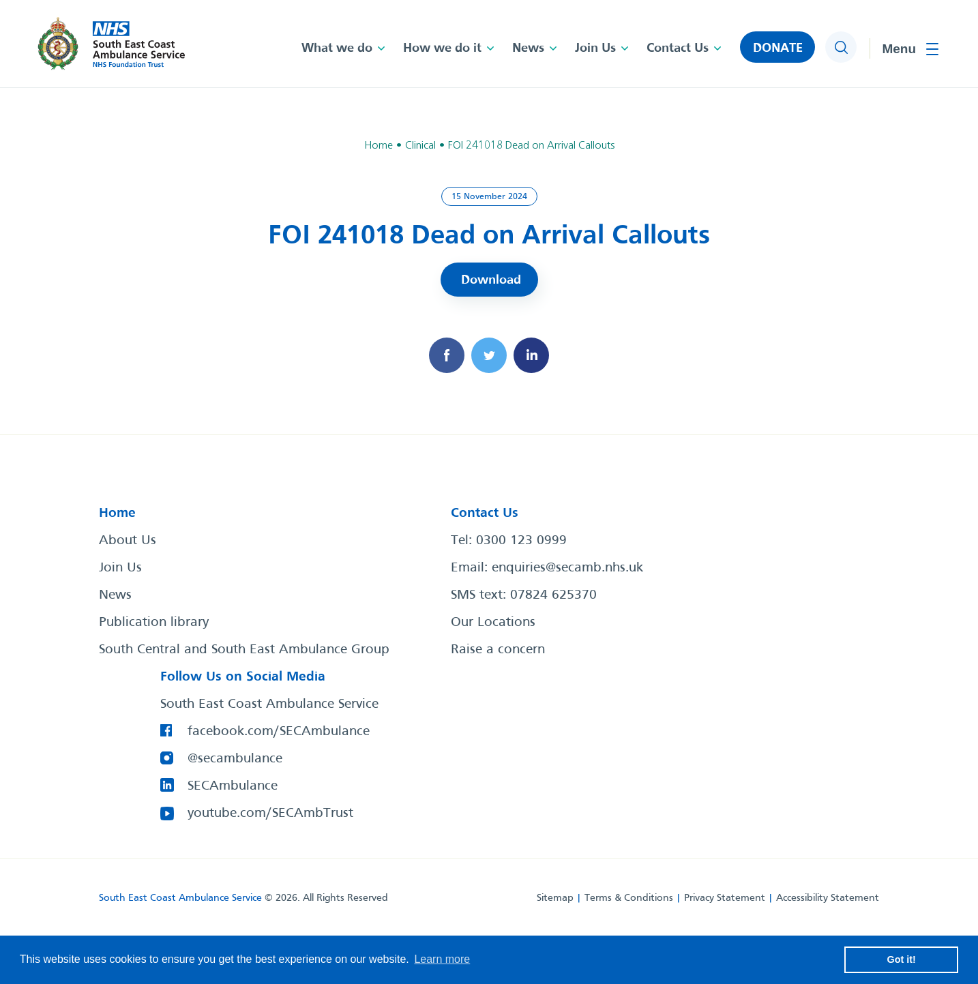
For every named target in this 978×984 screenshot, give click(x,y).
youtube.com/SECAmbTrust (270, 813)
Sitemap (555, 898)
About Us (127, 541)
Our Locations (493, 622)
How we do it (442, 48)
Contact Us (678, 48)
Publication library (154, 622)
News (528, 48)
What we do (336, 48)
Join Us (595, 48)
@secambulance (235, 759)
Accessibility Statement (827, 898)
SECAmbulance (233, 786)
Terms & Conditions (628, 898)
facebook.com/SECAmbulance (279, 732)
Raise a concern (498, 650)
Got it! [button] (901, 959)
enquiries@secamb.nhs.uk (567, 568)
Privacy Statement (724, 898)
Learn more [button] (442, 959)
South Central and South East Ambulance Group (244, 650)
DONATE (778, 48)
